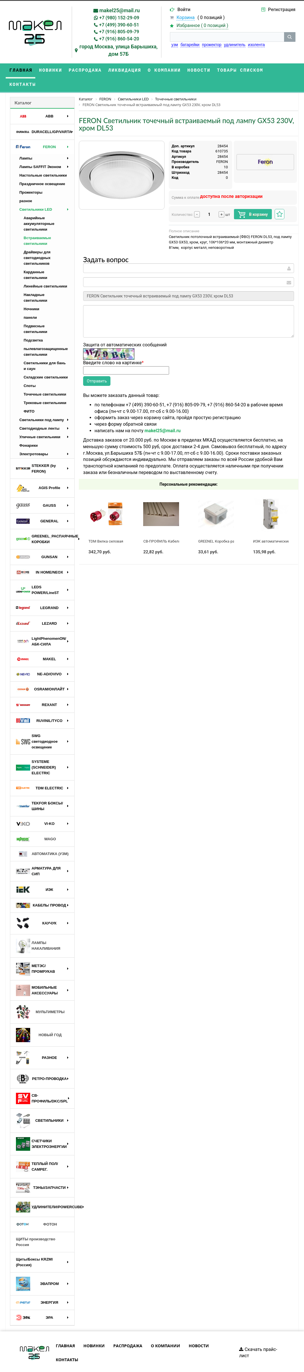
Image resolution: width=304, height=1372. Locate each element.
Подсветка (33, 326)
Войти (183, 9)
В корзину (253, 200)
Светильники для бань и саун (45, 352)
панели (30, 303)
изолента (256, 44)
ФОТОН (36, 1210)
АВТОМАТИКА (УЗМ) (42, 840)
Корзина (185, 17)
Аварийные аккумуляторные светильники (39, 209)
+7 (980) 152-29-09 (119, 17)
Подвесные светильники (35, 315)
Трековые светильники (45, 388)
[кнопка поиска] (289, 37)
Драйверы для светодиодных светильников (37, 243)
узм (174, 44)
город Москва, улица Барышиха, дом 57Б (118, 50)
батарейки (190, 44)
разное (25, 187)
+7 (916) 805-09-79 (119, 31)
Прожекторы (30, 178)
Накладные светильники (35, 283)
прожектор (211, 44)
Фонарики (28, 431)
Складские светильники (46, 363)
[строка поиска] (227, 37)
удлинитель (234, 44)
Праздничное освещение (42, 169)
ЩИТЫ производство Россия (35, 1228)
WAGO (36, 825)
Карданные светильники (35, 261)
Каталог (23, 88)
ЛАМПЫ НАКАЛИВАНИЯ (38, 931)
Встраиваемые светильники (37, 226)
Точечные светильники (45, 380)
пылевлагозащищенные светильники (46, 337)
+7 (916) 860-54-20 (119, 39)
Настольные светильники (43, 161)
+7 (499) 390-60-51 (119, 25)
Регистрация (281, 9)
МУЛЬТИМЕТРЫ (40, 998)
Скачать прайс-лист (258, 1338)
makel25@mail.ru (119, 10)
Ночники (31, 295)
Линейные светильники (45, 272)
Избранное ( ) (202, 25)
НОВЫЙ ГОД (38, 1021)
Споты (30, 371)
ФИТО (29, 397)
